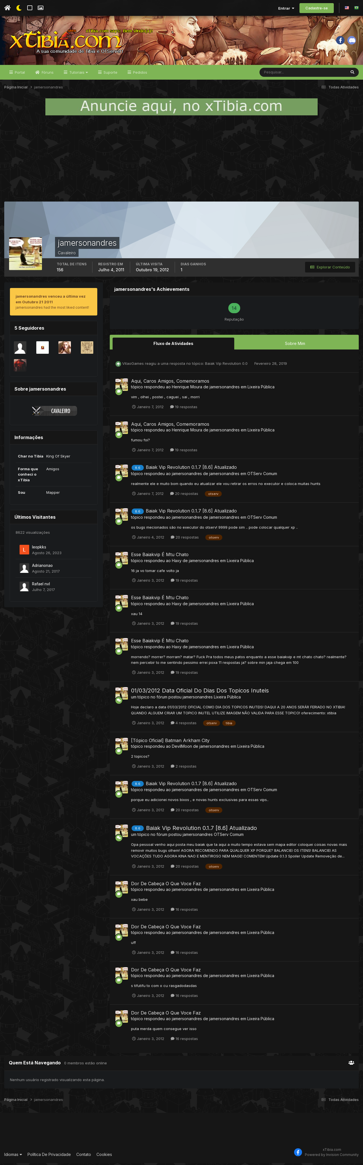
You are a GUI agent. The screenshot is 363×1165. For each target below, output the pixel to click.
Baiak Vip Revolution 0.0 (227, 365)
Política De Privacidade (49, 1156)
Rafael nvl (41, 586)
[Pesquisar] (278, 74)
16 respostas (184, 911)
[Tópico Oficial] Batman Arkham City (170, 742)
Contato (83, 1156)
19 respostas (183, 408)
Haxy (177, 562)
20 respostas (184, 495)
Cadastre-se (316, 8)
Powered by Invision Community (332, 1157)
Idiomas (13, 1156)
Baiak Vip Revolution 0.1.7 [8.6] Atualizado (191, 469)
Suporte (109, 74)
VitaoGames (133, 365)
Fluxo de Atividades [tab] (173, 345)
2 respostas (184, 768)
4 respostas (184, 725)
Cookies (104, 1156)
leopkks (39, 549)
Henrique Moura (187, 388)
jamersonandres (225, 388)
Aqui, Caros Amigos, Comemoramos (170, 383)
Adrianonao (42, 567)
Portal (19, 74)
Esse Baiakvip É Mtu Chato (160, 556)
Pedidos (139, 74)
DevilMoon (182, 747)
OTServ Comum (262, 475)
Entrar (286, 8)
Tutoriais (78, 74)
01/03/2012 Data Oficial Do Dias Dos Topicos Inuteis (200, 692)
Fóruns (47, 74)
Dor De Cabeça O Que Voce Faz (166, 885)
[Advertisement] (181, 160)
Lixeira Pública (261, 388)
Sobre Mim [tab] (295, 345)
